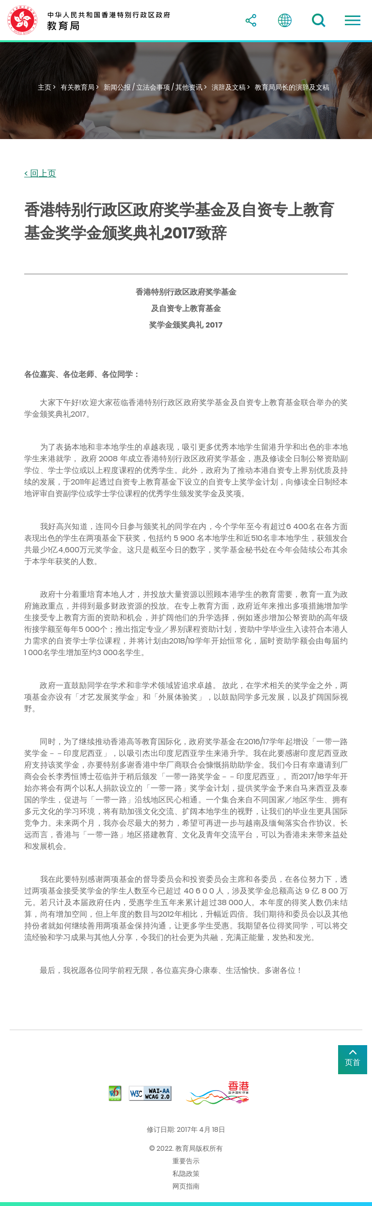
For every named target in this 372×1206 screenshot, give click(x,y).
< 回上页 (40, 173)
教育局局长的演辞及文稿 (292, 87)
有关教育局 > (80, 87)
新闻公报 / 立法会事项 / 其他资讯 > (155, 87)
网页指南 (186, 1186)
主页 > (47, 87)
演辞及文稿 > (231, 87)
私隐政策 (186, 1173)
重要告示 (186, 1161)
